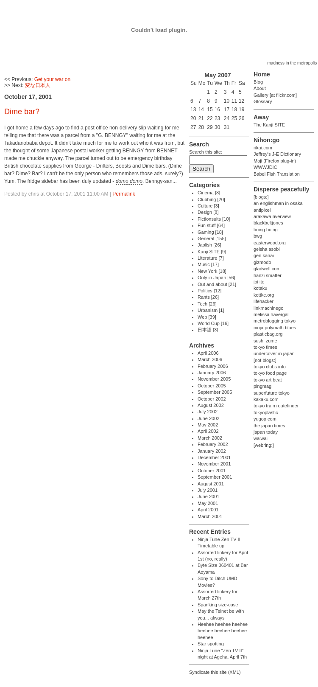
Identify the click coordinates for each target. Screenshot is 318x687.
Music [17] (208, 264)
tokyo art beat (268, 379)
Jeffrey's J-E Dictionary (277, 154)
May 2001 (208, 503)
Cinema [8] (209, 192)
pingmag (262, 386)
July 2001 (208, 490)
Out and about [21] (217, 284)
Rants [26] (208, 297)
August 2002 (211, 405)
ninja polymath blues (275, 327)
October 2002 (212, 398)
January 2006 (212, 372)
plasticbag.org (268, 333)
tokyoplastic (266, 412)
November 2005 (214, 378)
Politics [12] (209, 290)
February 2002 (213, 444)
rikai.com (263, 147)
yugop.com (265, 418)
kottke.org (264, 294)
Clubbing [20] (211, 199)
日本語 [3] (208, 329)
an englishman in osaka (278, 203)
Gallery (261, 95)
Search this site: (205, 151)
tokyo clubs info (270, 366)
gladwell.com (267, 268)
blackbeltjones (268, 222)
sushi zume (265, 340)
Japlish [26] (209, 244)
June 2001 (208, 496)
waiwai (261, 438)
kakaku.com (266, 399)
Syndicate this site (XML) (215, 672)
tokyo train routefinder (276, 405)
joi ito (259, 281)
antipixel (262, 210)
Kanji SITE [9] (212, 251)
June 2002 (208, 418)
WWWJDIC (265, 167)
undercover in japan (274, 353)
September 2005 (215, 392)
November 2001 (214, 463)
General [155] (212, 238)
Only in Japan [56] (216, 277)
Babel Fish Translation (277, 174)
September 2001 (215, 476)
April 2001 (208, 509)
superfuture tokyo (272, 392)
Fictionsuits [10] (214, 219)
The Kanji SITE (269, 124)
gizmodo (262, 262)
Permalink (123, 194)
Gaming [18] (210, 232)
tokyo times (265, 347)
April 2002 (208, 431)
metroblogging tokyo (275, 320)
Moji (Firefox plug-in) (275, 160)
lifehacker (263, 301)
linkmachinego (268, 308)
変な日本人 (37, 85)
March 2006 (210, 359)
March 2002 (210, 437)
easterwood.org (270, 242)
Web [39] (207, 317)
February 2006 (213, 366)
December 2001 (214, 457)
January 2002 (212, 451)
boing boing (266, 229)
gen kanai (264, 255)
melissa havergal (271, 314)
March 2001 (210, 516)
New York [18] (212, 271)
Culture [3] (208, 205)
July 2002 (208, 411)
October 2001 (212, 470)
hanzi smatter (268, 275)
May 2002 (208, 424)
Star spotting (211, 643)
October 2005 (212, 385)
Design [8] (208, 212)
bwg (258, 235)
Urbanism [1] (211, 310)
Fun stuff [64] (211, 225)
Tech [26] (207, 303)
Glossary (263, 101)
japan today (266, 432)
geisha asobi (267, 249)
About (260, 88)
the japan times (269, 425)
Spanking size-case (218, 604)
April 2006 (208, 353)
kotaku (260, 288)
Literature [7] (211, 258)
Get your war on (52, 79)
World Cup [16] (213, 323)
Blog (258, 81)
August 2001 (211, 483)
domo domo (129, 181)
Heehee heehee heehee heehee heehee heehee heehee (223, 631)
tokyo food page (270, 373)
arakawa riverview (272, 216)
